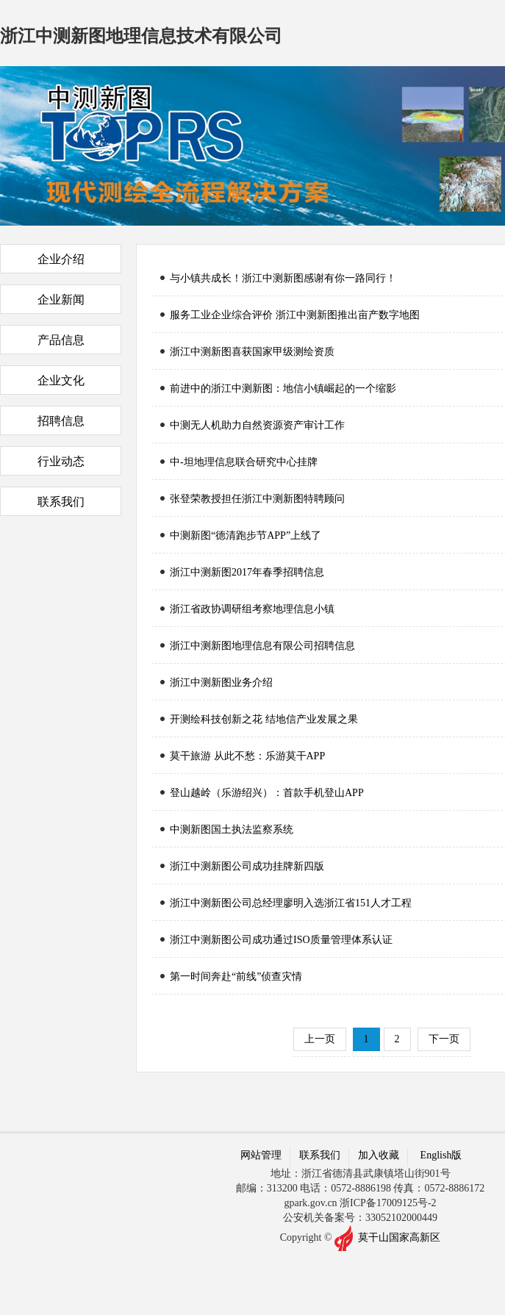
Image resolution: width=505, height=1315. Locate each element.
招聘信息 (61, 421)
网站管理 (261, 1155)
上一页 (319, 1039)
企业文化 (61, 380)
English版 (441, 1155)
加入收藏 (378, 1155)
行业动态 (61, 461)
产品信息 (61, 340)
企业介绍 (61, 259)
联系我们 (61, 501)
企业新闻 (61, 299)
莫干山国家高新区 (399, 1236)
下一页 (444, 1039)
